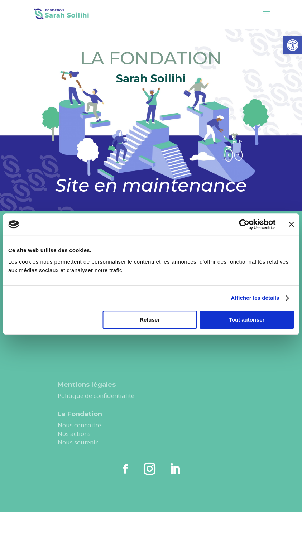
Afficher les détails (255, 298)
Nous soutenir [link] (78, 442)
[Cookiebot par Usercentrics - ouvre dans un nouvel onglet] (244, 224)
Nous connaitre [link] (79, 425)
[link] (292, 45)
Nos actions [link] (75, 433)
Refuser (150, 320)
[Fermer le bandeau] (291, 224)
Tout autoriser (247, 320)
